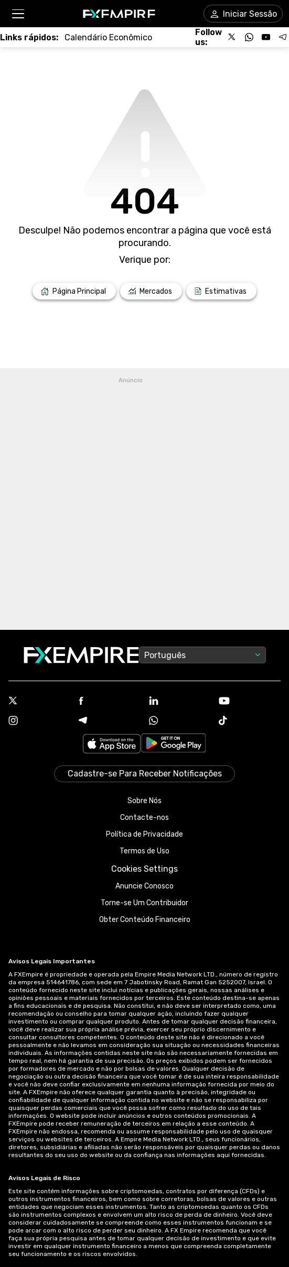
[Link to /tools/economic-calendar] (108, 37)
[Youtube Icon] (250, 702)
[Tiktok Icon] (250, 721)
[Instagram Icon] (39, 721)
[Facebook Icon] (110, 701)
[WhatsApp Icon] (180, 721)
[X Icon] (39, 701)
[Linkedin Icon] (180, 701)
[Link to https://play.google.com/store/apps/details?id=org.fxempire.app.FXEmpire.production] (174, 744)
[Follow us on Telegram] (282, 37)
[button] (17, 14)
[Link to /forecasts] (221, 291)
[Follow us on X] (232, 37)
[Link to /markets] (151, 291)
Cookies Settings (144, 869)
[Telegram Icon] (110, 721)
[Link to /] (74, 291)
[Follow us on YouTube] (266, 37)
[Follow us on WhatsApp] (249, 37)
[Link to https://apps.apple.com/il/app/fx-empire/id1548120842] (112, 744)
